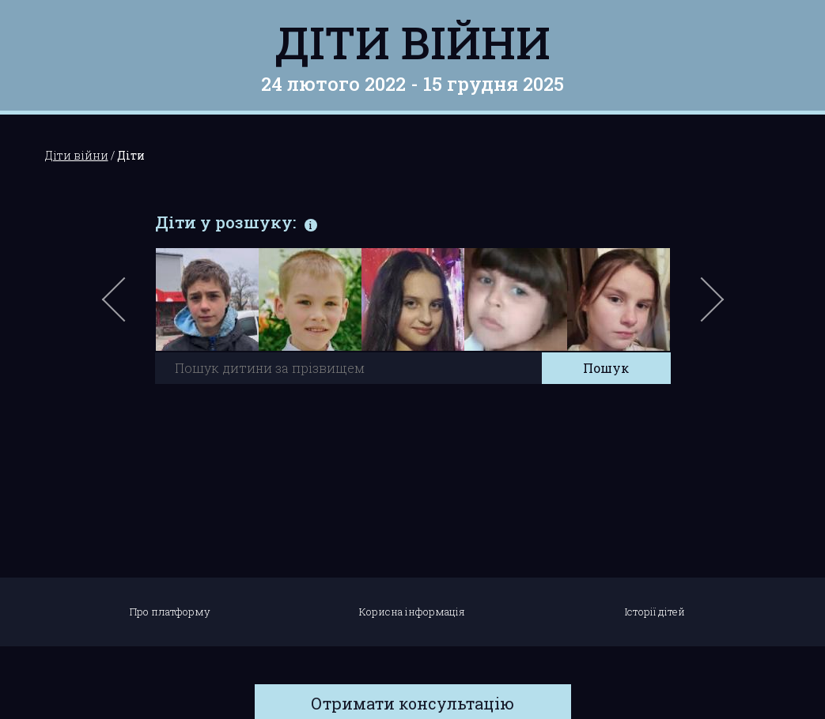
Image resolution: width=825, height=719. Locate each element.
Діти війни (412, 42)
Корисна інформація (412, 611)
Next (709, 307)
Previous (132, 307)
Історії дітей (655, 611)
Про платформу (170, 611)
